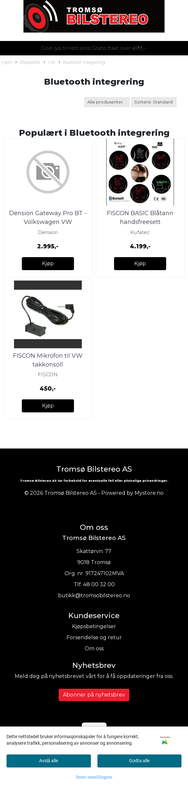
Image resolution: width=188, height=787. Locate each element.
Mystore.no (149, 493)
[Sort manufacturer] (107, 102)
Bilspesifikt (27, 62)
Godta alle (139, 760)
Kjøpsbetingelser (94, 626)
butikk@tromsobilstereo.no (94, 595)
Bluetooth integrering (82, 62)
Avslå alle (48, 760)
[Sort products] (154, 102)
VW (49, 62)
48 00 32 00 (99, 584)
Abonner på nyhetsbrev (94, 695)
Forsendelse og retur (94, 637)
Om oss (94, 648)
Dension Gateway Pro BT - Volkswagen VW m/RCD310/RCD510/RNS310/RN (52, 222)
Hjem (7, 62)
